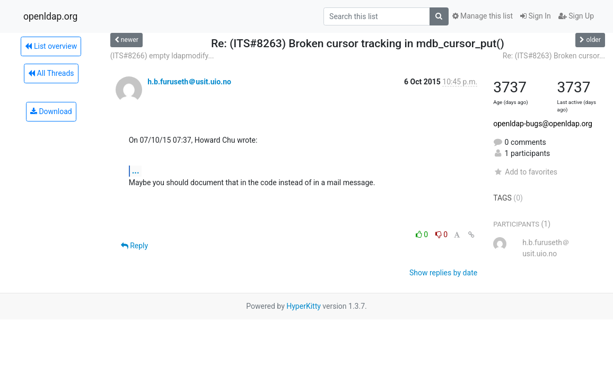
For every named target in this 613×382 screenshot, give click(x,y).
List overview (51, 46)
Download (51, 111)
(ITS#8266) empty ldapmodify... (162, 55)
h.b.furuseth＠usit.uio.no (189, 81)
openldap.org (50, 16)
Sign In (535, 16)
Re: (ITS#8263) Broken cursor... (554, 55)
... (135, 171)
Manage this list (482, 16)
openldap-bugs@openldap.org (542, 123)
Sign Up (576, 16)
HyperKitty (303, 306)
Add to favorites (525, 172)
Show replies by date (443, 272)
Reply (134, 245)
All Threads (51, 73)
